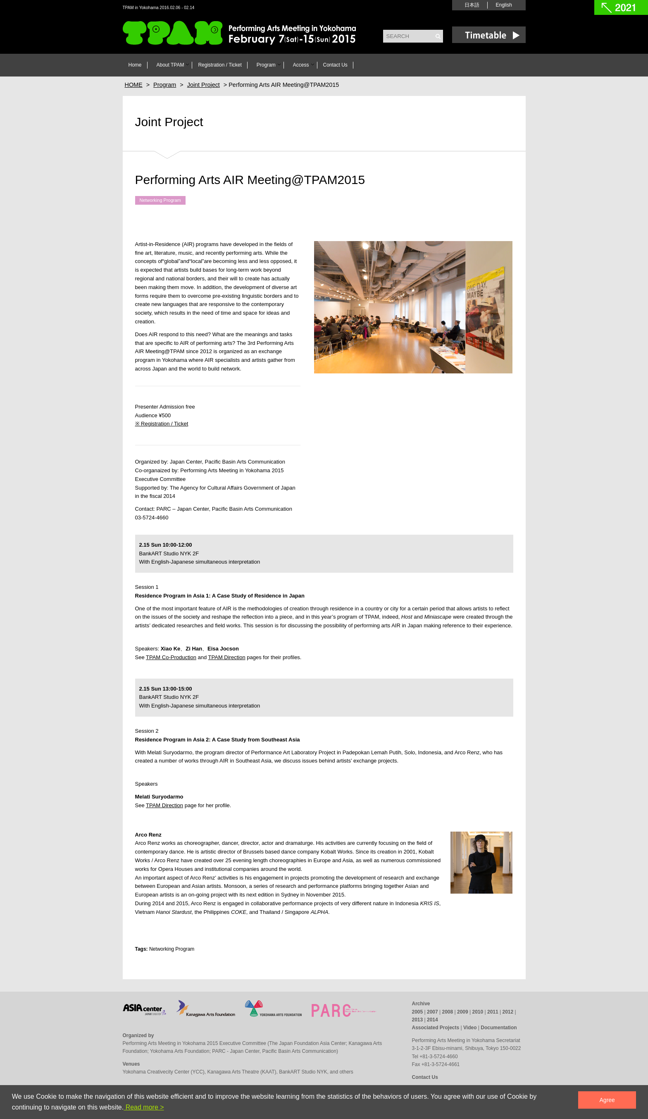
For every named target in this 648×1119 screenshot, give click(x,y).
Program (266, 65)
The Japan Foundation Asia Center (307, 1043)
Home (135, 65)
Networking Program (160, 200)
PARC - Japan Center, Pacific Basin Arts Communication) (275, 1051)
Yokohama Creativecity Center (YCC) (164, 1072)
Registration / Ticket (219, 65)
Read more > (144, 1107)
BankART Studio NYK (303, 1072)
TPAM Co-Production (171, 657)
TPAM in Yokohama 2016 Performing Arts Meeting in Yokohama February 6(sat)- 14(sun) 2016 (241, 34)
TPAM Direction (226, 657)
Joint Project (169, 122)
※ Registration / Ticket (161, 424)
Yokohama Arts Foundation (180, 1051)
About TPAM (170, 65)
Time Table (489, 34)
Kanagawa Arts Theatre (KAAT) (241, 1072)
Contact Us (335, 65)
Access (301, 65)
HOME (134, 84)
